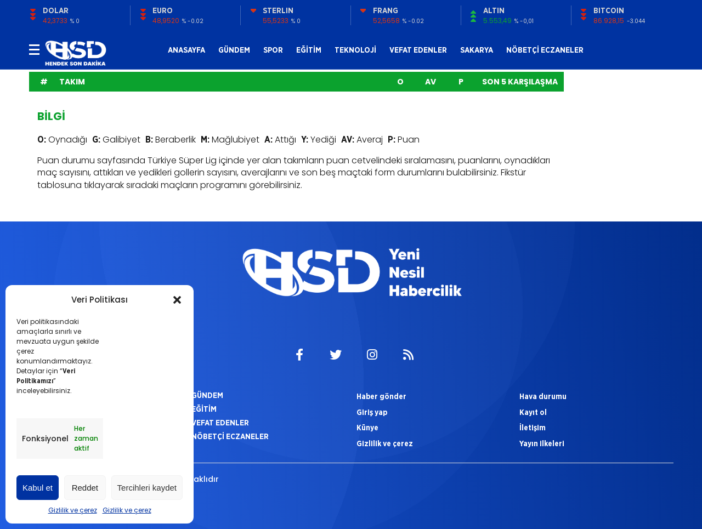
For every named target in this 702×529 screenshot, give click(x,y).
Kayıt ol (533, 412)
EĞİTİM (308, 49)
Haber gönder (381, 396)
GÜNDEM (234, 49)
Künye (367, 427)
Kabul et (37, 487)
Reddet (85, 487)
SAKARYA (476, 49)
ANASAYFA (186, 49)
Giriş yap (371, 412)
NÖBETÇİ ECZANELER (545, 49)
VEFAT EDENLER (418, 49)
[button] (177, 299)
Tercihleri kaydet (147, 487)
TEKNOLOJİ (355, 49)
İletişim (532, 427)
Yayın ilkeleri (541, 443)
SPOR (273, 49)
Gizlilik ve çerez (72, 510)
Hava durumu (543, 396)
